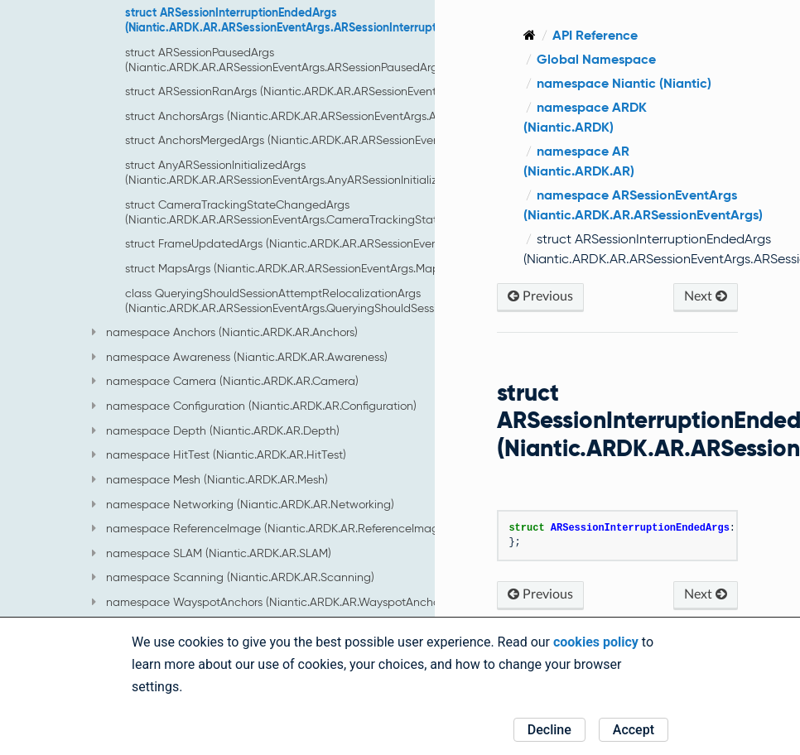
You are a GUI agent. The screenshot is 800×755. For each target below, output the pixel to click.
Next (705, 296)
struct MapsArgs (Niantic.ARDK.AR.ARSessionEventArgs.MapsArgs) (298, 268)
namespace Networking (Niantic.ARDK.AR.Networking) (243, 504)
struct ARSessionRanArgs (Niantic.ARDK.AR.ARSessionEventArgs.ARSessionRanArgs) (344, 91)
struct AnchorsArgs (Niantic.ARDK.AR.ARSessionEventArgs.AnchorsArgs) (311, 115)
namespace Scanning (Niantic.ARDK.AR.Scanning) (233, 577)
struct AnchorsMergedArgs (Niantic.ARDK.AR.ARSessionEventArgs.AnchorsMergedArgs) (352, 139)
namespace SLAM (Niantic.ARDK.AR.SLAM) (211, 553)
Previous (540, 296)
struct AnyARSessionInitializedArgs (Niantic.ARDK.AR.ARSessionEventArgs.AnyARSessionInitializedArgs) (301, 172)
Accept (633, 730)
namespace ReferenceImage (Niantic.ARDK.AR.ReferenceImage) (270, 528)
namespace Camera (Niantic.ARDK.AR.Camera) (225, 380)
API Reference (595, 35)
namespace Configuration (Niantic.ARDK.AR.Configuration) (254, 405)
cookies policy (596, 642)
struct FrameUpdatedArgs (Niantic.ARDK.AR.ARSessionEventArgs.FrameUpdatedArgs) (350, 243)
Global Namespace (596, 59)
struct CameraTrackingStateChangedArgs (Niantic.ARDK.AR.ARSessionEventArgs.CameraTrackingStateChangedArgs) (323, 212)
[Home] (529, 35)
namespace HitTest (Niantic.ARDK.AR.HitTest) (219, 454)
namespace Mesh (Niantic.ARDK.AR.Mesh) (210, 479)
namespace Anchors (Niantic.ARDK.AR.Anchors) (225, 332)
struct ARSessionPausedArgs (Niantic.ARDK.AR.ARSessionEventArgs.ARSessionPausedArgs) (285, 60)
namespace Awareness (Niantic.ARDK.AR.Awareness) (240, 356)
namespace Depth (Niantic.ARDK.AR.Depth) (216, 430)
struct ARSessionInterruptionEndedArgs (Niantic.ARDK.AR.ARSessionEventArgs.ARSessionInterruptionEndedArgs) (319, 20)
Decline (549, 730)
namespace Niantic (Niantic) (624, 83)
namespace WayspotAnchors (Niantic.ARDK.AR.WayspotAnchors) (271, 601)
